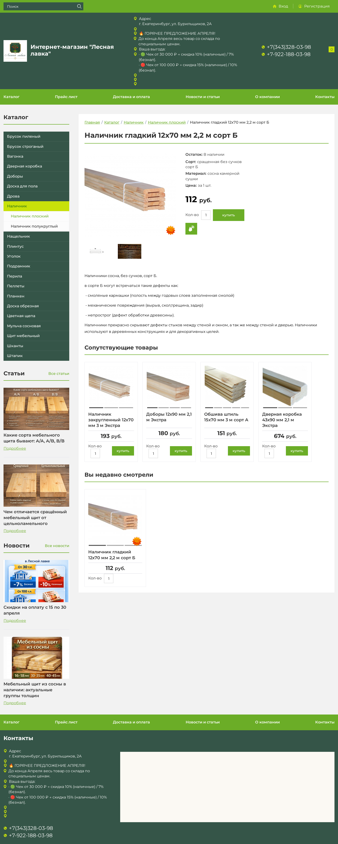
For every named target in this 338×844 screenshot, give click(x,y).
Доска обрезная (23, 306)
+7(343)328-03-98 (289, 47)
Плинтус (15, 246)
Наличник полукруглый (34, 226)
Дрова (13, 196)
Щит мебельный (23, 336)
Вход (283, 6)
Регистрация (317, 6)
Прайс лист (66, 97)
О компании (267, 97)
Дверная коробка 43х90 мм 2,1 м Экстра (282, 420)
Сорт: (190, 162)
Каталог (11, 97)
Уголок (14, 256)
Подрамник (18, 266)
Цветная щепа (21, 316)
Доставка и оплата (131, 97)
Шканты (15, 346)
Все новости (57, 546)
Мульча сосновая (24, 326)
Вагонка (15, 156)
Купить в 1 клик (191, 229)
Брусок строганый (25, 146)
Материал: (195, 173)
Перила (14, 276)
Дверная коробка (24, 166)
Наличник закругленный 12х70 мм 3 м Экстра (111, 420)
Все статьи (58, 373)
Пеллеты (15, 286)
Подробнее (15, 448)
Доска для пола (22, 186)
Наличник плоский (30, 216)
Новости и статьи (203, 97)
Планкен (15, 296)
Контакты (324, 97)
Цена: (191, 185)
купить (228, 215)
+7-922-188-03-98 (289, 54)
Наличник (17, 206)
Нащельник (18, 236)
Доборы (15, 176)
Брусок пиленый (23, 136)
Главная (92, 122)
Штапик (15, 356)
